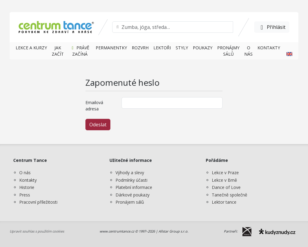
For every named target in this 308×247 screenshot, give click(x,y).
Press (24, 195)
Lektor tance (224, 202)
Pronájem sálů (130, 202)
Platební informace (134, 187)
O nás (25, 172)
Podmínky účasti (131, 180)
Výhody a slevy (130, 172)
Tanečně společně (229, 195)
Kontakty (28, 180)
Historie (26, 187)
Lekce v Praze (225, 172)
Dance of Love (226, 187)
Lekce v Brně (224, 180)
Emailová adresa (94, 106)
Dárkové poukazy (132, 195)
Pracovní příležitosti (38, 202)
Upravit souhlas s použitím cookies (37, 231)
